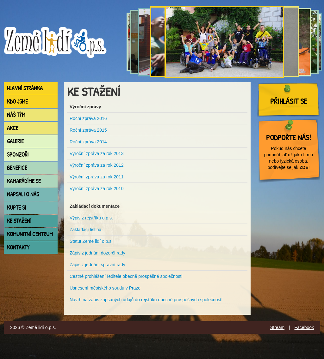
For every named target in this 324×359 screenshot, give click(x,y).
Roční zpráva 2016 (88, 118)
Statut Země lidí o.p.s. (91, 241)
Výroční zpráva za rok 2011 (96, 176)
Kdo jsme (17, 101)
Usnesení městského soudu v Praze (105, 287)
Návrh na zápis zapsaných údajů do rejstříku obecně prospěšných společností (146, 299)
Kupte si (16, 208)
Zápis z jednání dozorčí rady (97, 252)
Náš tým (16, 115)
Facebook (304, 327)
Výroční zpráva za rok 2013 (96, 153)
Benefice (17, 168)
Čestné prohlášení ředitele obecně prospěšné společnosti (126, 276)
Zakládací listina (85, 229)
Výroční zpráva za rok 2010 (96, 188)
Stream (277, 327)
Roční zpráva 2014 (88, 141)
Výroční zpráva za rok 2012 (96, 165)
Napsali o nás (23, 194)
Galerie (15, 141)
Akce (12, 128)
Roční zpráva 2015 (88, 130)
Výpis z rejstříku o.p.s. (91, 217)
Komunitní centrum (30, 234)
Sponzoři (17, 155)
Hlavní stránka (25, 88)
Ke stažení (19, 221)
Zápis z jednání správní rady (97, 264)
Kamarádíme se (24, 181)
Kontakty (18, 247)
